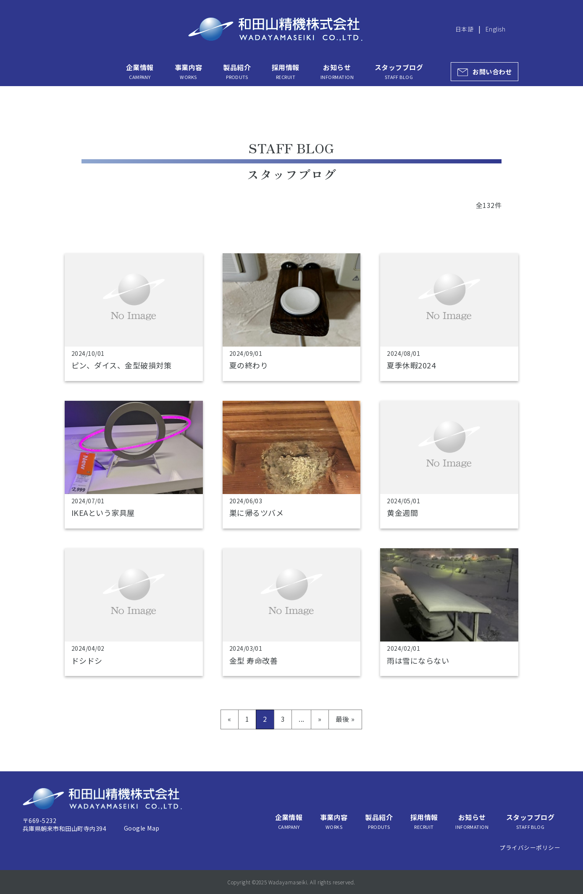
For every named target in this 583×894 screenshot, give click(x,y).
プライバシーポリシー (529, 847)
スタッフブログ (399, 71)
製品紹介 (237, 71)
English (495, 29)
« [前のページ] (229, 719)
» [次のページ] (319, 719)
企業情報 (140, 71)
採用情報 (285, 71)
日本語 (464, 29)
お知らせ (337, 71)
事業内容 (188, 71)
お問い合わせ (492, 71)
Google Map (142, 828)
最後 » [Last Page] (345, 719)
